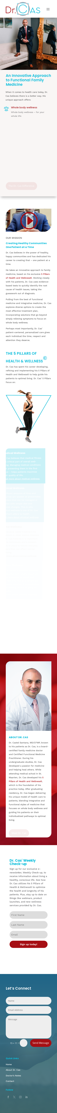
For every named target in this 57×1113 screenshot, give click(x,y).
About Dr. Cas (13, 1070)
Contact (10, 1081)
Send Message (41, 1043)
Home (9, 1064)
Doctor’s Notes (13, 1075)
